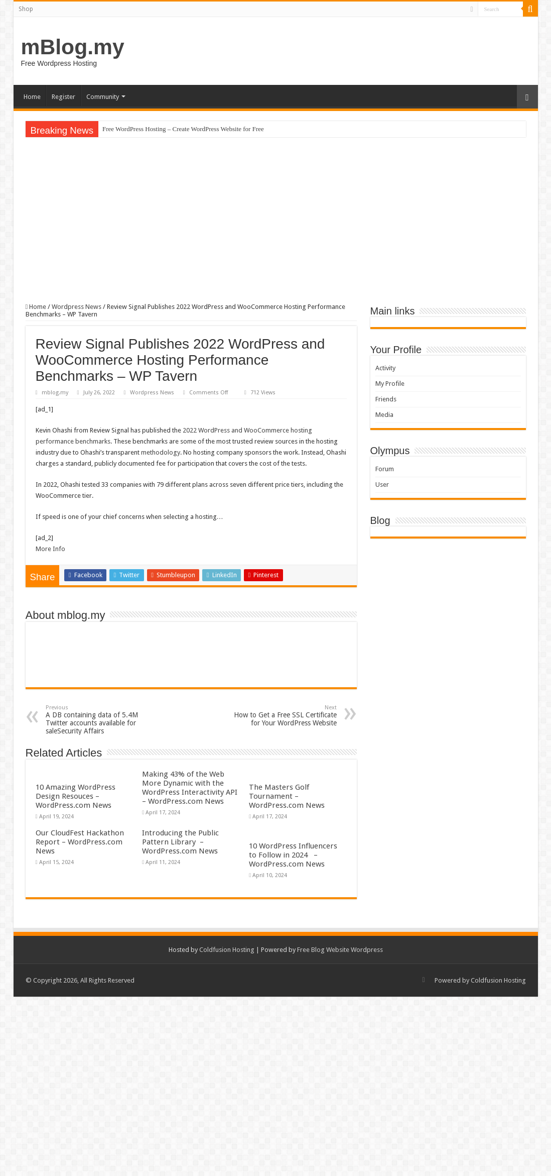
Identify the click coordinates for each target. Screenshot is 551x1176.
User (382, 484)
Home (32, 96)
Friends (385, 399)
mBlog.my (72, 47)
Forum (384, 469)
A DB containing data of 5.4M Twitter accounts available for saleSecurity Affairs (97, 719)
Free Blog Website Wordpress (340, 949)
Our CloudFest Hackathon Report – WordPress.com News (80, 842)
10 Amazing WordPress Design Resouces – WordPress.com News (75, 796)
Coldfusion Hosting (226, 949)
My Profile (389, 383)
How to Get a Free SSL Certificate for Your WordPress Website (285, 715)
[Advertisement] (276, 220)
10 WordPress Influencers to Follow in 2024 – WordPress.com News (293, 855)
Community (102, 96)
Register (63, 96)
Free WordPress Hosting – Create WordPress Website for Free (183, 129)
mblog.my (55, 392)
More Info (50, 549)
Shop (26, 9)
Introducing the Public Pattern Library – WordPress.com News (180, 842)
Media (384, 414)
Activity (385, 368)
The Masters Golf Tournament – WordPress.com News (287, 796)
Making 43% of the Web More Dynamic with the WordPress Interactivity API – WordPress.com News (189, 788)
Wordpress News (76, 306)
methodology (160, 452)
